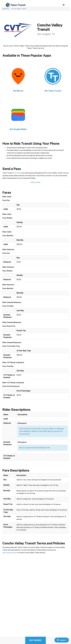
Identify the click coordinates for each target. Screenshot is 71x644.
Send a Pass (16, 173)
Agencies (5, 9)
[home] (15, 5)
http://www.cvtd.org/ (9, 552)
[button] (63, 5)
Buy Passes (35, 640)
